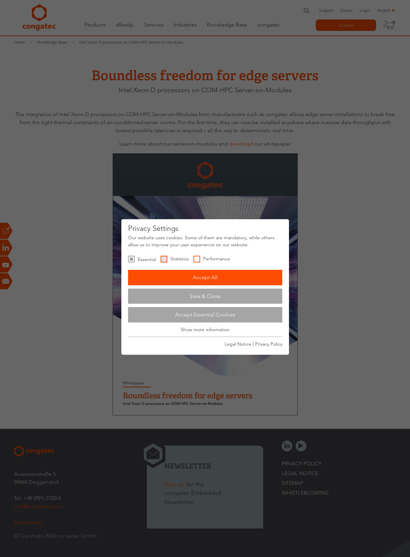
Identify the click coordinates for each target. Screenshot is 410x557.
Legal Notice (238, 344)
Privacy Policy (268, 344)
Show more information (205, 329)
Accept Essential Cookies (205, 314)
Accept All (205, 277)
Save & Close (205, 296)
